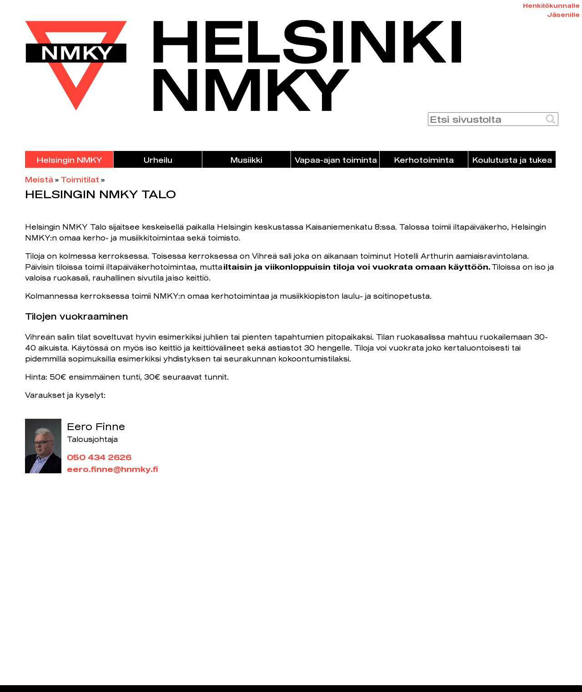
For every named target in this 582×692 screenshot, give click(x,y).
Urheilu (158, 159)
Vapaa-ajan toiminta (336, 159)
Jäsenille (563, 14)
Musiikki (246, 159)
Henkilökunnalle (551, 5)
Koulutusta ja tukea (512, 159)
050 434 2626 (99, 457)
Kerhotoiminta (424, 159)
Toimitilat (79, 179)
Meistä (39, 179)
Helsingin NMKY (69, 159)
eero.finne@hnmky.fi (112, 469)
